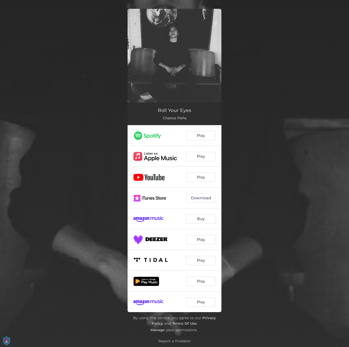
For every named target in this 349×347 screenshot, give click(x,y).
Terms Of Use (184, 323)
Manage (157, 330)
